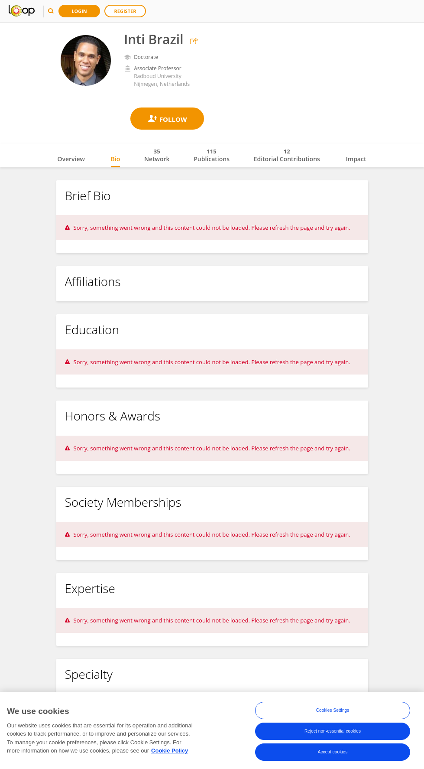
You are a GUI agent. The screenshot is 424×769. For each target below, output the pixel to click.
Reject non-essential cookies (332, 732)
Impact (356, 159)
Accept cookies (333, 753)
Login (79, 11)
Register (125, 11)
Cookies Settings (333, 712)
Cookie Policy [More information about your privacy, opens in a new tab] (169, 752)
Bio (115, 159)
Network (157, 155)
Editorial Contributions (287, 155)
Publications (212, 155)
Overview (71, 159)
